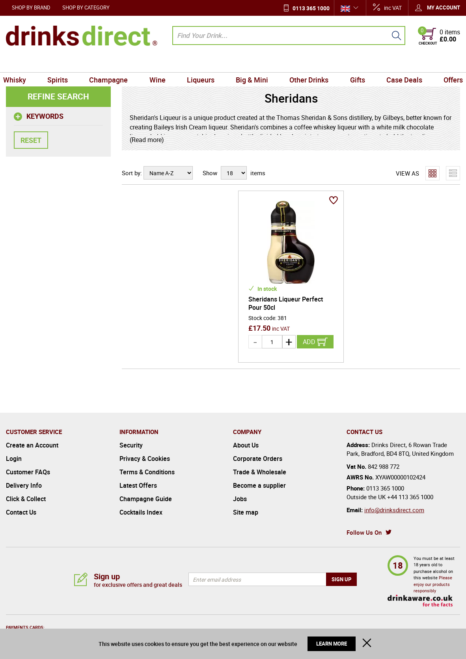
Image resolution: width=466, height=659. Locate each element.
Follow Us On (364, 532)
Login (14, 458)
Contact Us (21, 512)
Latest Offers (138, 485)
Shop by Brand (31, 7)
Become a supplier (259, 485)
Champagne (112, 63)
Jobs (240, 498)
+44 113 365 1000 (410, 497)
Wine (159, 63)
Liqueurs (201, 63)
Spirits (62, 63)
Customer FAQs (28, 472)
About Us (246, 445)
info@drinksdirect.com (394, 510)
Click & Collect (26, 498)
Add (309, 341)
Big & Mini (251, 63)
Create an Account (32, 445)
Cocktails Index (140, 512)
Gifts (354, 63)
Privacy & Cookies (144, 458)
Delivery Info (24, 485)
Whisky (20, 63)
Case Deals (400, 63)
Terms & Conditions (147, 472)
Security (131, 445)
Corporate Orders (257, 458)
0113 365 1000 (311, 8)
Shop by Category (86, 7)
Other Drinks (306, 63)
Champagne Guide (145, 498)
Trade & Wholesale (259, 472)
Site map (245, 512)
